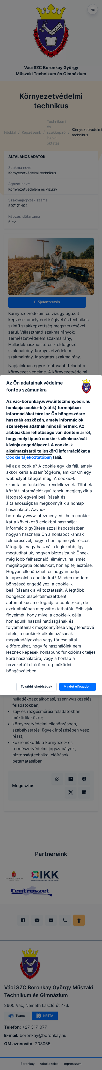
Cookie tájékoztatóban (29, 457)
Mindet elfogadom (77, 686)
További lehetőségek (36, 686)
